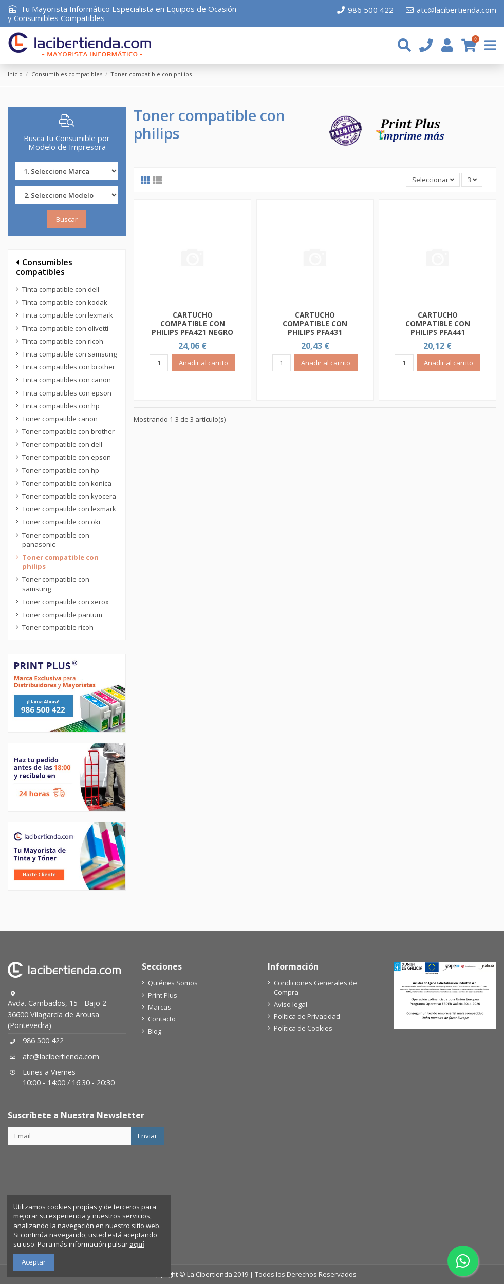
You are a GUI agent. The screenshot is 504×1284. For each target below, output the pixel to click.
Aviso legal (290, 1004)
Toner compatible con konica (66, 483)
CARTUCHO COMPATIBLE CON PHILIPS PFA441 (437, 323)
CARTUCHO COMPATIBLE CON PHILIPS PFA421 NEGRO (192, 323)
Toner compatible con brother (68, 431)
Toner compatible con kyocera (69, 496)
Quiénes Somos (173, 982)
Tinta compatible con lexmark (67, 315)
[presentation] (86, 1170)
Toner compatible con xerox (65, 601)
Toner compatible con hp (60, 470)
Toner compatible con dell (62, 444)
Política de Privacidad (307, 1016)
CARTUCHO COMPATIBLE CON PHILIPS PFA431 (315, 323)
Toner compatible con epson (66, 457)
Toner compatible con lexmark (69, 508)
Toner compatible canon (60, 418)
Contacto (162, 1018)
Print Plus (162, 995)
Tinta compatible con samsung (69, 354)
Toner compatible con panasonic (55, 539)
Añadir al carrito (203, 362)
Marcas (159, 1007)
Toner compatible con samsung (55, 584)
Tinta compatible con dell (60, 289)
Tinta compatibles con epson (66, 393)
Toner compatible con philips (60, 561)
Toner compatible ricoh (58, 627)
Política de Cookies (303, 1028)
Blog (154, 1031)
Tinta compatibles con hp (61, 405)
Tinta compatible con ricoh (62, 341)
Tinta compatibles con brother (68, 366)
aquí (136, 1244)
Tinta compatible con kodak (64, 302)
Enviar (147, 1135)
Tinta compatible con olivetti (65, 328)
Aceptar (34, 1262)
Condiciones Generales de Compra (315, 987)
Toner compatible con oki (61, 521)
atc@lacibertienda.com (451, 10)
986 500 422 (365, 10)
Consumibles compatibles (44, 267)
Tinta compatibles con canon (66, 379)
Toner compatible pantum (62, 614)
